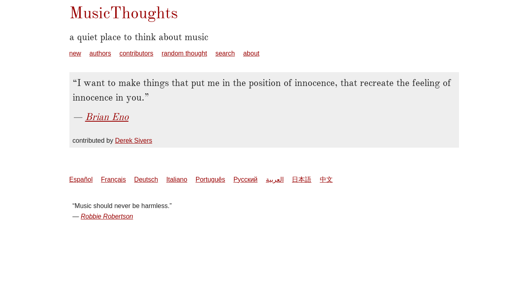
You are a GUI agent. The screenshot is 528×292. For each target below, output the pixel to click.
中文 (326, 179)
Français (113, 179)
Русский (245, 179)
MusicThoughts (123, 13)
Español (81, 179)
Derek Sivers (133, 140)
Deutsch (146, 179)
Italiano (176, 179)
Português (210, 179)
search (225, 53)
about (251, 53)
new (75, 53)
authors (100, 53)
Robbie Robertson (107, 216)
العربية (275, 179)
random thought (184, 53)
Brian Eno (107, 117)
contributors (136, 53)
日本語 (301, 179)
